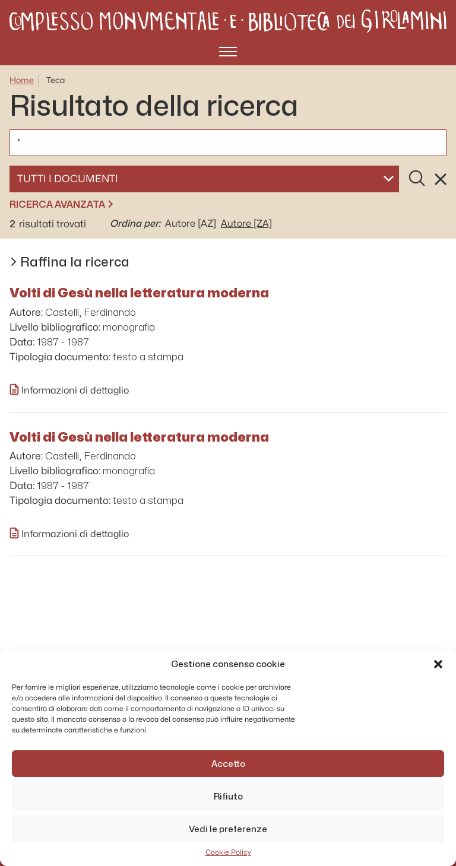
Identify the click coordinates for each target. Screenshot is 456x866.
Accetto (228, 764)
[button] (438, 664)
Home (22, 80)
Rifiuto (228, 796)
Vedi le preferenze (228, 829)
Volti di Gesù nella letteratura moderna (139, 292)
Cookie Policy (228, 852)
